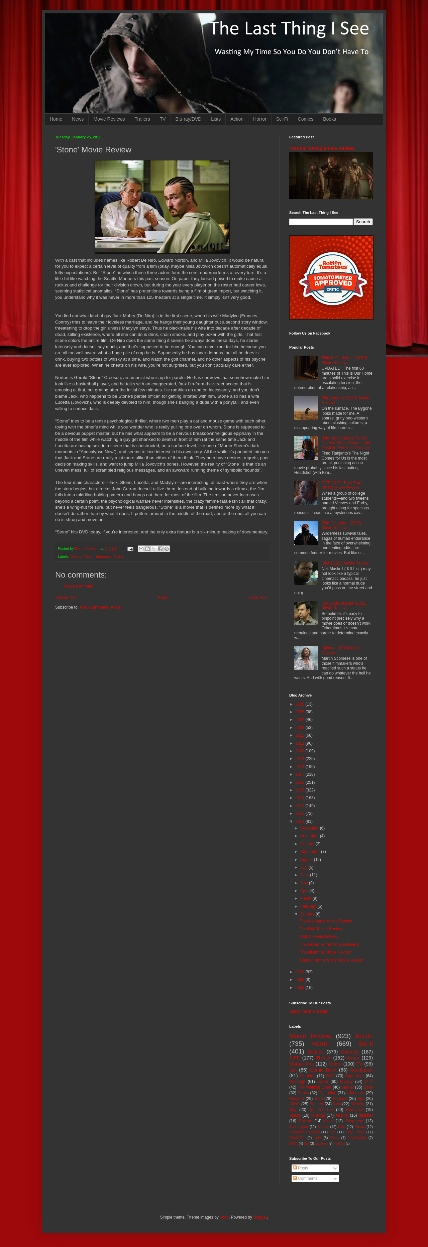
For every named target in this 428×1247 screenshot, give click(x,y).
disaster (366, 1115)
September (310, 851)
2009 (301, 979)
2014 (301, 797)
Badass (316, 1051)
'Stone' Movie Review (318, 936)
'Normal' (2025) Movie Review (321, 148)
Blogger (260, 1217)
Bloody (322, 1127)
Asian (353, 1058)
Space (295, 1115)
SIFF (294, 1058)
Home (56, 119)
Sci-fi (365, 1043)
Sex (332, 1132)
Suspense (104, 556)
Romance (354, 1109)
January (308, 914)
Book (368, 1087)
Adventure (355, 1093)
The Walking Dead (314, 1087)
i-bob (224, 1217)
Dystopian (327, 1093)
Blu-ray (346, 1081)
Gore (328, 1121)
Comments (305, 1178)
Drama (76, 556)
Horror (259, 119)
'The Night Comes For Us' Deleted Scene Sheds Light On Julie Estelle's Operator (346, 443)
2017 (301, 774)
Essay (334, 1138)
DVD (330, 1076)
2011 (301, 821)
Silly (293, 1109)
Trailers (142, 119)
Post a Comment (78, 586)
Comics (306, 119)
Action (236, 119)
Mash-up (321, 1143)
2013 (301, 805)
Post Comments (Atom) (100, 607)
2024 (301, 719)
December (310, 828)
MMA (293, 1143)
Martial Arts (301, 1064)
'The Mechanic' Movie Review (325, 921)
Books (329, 119)
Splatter (316, 1104)
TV (163, 119)
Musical (318, 1115)
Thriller (119, 556)
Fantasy (340, 1098)
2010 (301, 972)
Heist (318, 1138)
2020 (301, 751)
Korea (322, 1081)
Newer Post (67, 597)
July (304, 867)
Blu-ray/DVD (189, 119)
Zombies (307, 1076)
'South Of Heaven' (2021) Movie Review (344, 605)
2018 (301, 766)
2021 (301, 743)
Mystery (357, 1104)
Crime (335, 1064)
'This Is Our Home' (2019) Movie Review (344, 360)
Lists (216, 119)
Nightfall (339, 1143)
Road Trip (297, 1138)
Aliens (294, 1104)
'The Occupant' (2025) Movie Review (341, 525)
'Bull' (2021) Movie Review (345, 563)
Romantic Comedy (304, 1132)
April (304, 890)
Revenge (297, 1081)
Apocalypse (298, 1127)
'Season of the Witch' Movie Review (331, 960)
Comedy (350, 1051)
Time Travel (355, 1132)
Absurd (341, 1115)
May (304, 883)
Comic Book (323, 1070)
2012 (301, 813)
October (308, 844)
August (307, 859)
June (305, 875)
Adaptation (361, 1070)
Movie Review (310, 1035)
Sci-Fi (282, 119)
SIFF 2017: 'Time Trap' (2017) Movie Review (342, 485)
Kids (341, 1127)
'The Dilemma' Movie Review (325, 952)
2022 (301, 735)
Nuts (337, 1104)
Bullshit (305, 1121)
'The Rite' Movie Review (320, 928)
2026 (301, 704)
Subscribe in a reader (308, 1011)
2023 (301, 727)
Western (296, 1098)
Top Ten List (321, 1109)
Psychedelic (357, 1138)
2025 (301, 712)
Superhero (354, 1076)
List (293, 1070)
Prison (88, 556)
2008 (301, 987)
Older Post (258, 597)
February (308, 906)
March (306, 898)
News (78, 119)
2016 (301, 782)
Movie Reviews (109, 119)
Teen (318, 1098)
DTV (369, 1081)
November (310, 836)
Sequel (347, 1087)
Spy (360, 1098)
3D (306, 1143)
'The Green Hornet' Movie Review (329, 944)
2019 (301, 758)
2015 (301, 790)
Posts (300, 1168)
